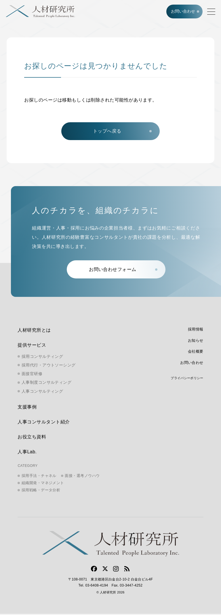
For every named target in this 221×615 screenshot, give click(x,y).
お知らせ (195, 341)
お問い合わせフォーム (113, 270)
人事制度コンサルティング (46, 383)
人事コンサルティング (42, 392)
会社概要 (195, 352)
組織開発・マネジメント (43, 484)
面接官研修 (32, 375)
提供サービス (32, 346)
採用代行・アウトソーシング (48, 366)
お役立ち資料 (32, 438)
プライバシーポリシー (187, 379)
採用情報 (195, 330)
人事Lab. (27, 452)
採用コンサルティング (42, 357)
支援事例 (27, 408)
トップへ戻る (107, 131)
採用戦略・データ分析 (41, 491)
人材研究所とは (34, 331)
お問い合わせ (183, 11)
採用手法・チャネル (39, 477)
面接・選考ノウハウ (82, 477)
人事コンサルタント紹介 (44, 423)
